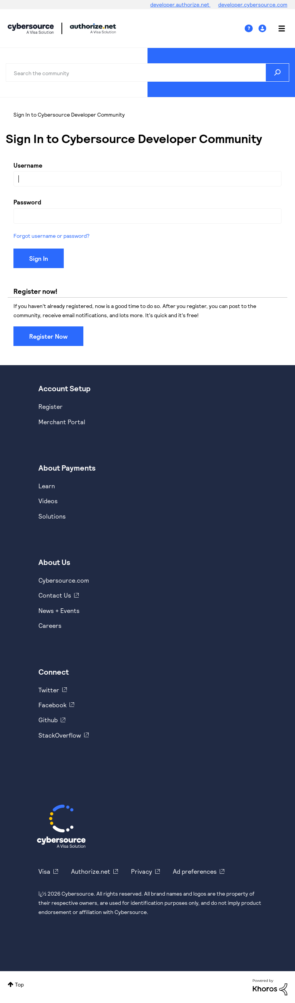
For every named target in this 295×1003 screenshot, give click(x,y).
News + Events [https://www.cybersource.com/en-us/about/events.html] (59, 610)
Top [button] (19, 984)
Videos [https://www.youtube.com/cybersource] (48, 500)
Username (27, 165)
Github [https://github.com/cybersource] (48, 719)
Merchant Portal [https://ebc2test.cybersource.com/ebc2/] (61, 421)
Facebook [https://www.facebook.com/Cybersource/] (52, 704)
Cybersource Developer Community (31, 28)
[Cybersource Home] (61, 826)
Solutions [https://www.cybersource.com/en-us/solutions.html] (52, 516)
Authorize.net (90, 871)
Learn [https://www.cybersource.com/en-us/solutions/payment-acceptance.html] (46, 485)
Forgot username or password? (51, 235)
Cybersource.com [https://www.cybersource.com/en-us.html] (63, 580)
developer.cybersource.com (252, 4)
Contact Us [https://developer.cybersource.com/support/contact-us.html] (54, 595)
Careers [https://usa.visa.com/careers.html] (49, 625)
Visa (44, 871)
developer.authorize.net (180, 4)
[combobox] (147, 72)
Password (27, 202)
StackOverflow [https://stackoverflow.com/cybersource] (59, 735)
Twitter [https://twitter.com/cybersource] (48, 689)
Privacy (141, 871)
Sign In (263, 29)
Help (252, 29)
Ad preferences (195, 871)
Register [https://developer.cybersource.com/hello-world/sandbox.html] (50, 406)
